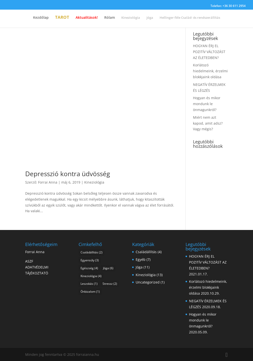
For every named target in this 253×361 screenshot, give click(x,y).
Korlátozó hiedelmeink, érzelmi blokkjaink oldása (210, 71)
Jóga (139, 267)
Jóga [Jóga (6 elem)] (108, 268)
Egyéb (141, 259)
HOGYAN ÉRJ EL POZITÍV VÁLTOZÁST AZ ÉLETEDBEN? (209, 51)
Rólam (109, 18)
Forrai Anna (47, 182)
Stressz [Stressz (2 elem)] (110, 284)
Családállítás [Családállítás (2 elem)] (92, 252)
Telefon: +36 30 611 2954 (228, 6)
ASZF (29, 261)
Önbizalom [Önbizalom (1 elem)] (90, 291)
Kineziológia (94, 182)
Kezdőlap (41, 18)
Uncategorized (148, 282)
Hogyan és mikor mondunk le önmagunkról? (206, 103)
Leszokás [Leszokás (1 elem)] (89, 284)
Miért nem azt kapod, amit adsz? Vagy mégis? (208, 123)
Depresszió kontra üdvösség (67, 173)
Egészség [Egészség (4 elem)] (89, 268)
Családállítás (146, 251)
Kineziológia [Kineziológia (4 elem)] (91, 276)
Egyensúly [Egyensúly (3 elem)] (90, 260)
